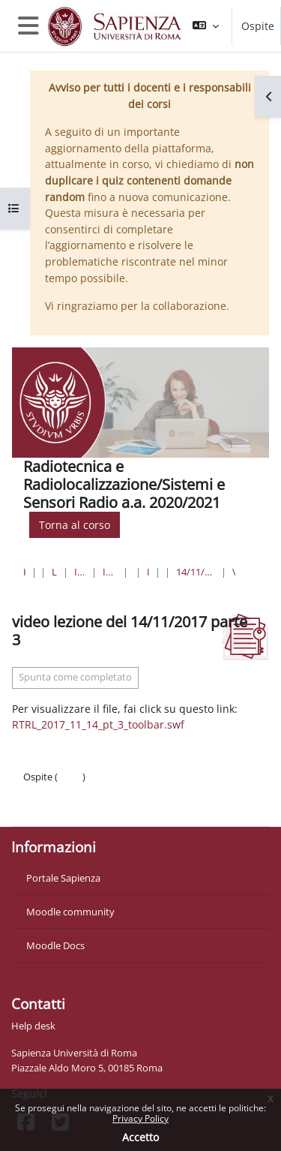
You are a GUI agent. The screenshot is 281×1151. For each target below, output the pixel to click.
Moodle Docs (55, 945)
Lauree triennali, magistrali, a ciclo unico (55, 572)
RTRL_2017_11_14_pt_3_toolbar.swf (98, 724)
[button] (206, 26)
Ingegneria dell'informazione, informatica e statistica (79, 572)
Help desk (33, 1025)
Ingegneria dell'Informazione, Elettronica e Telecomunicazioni (110, 572)
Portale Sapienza (63, 878)
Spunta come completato (75, 677)
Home (24, 572)
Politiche (42, 791)
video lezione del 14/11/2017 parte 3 (233, 572)
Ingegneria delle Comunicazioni (148, 572)
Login (70, 776)
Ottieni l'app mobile (67, 806)
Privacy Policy (140, 1118)
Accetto (140, 1137)
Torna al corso (74, 525)
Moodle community (70, 911)
